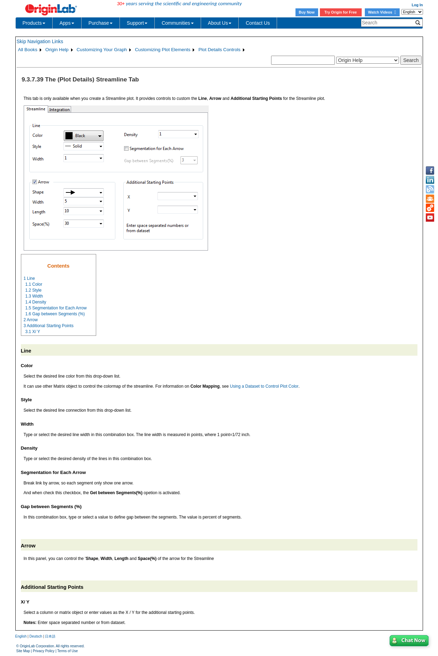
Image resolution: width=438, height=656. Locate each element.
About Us (220, 23)
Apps (67, 23)
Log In (417, 5)
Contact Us (258, 23)
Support (137, 23)
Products (34, 23)
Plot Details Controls (219, 49)
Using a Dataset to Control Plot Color (264, 386)
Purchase (101, 23)
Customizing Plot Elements (162, 49)
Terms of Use (67, 651)
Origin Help (57, 49)
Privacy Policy (43, 651)
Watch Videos (382, 12)
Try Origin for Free (340, 12)
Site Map (23, 651)
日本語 (50, 636)
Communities (178, 23)
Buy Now (307, 12)
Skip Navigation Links (40, 41)
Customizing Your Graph (102, 49)
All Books (28, 49)
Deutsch (35, 636)
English (21, 636)
